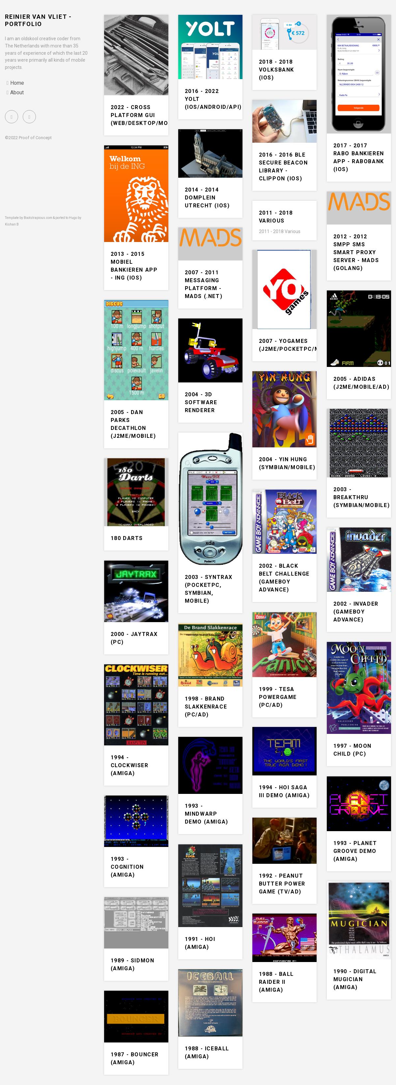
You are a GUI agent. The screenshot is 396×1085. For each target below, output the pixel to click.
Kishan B (12, 224)
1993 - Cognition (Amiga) (127, 867)
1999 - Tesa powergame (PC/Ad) (278, 697)
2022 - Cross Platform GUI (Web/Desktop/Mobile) (147, 115)
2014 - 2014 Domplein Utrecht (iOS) (207, 198)
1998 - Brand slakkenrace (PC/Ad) (206, 707)
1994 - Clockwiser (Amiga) (130, 765)
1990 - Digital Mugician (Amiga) (355, 979)
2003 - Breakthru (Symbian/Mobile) (361, 497)
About (17, 92)
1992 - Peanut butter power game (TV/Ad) (282, 884)
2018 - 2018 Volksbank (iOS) (276, 70)
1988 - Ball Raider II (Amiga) (276, 982)
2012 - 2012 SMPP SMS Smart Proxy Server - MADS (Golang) (356, 252)
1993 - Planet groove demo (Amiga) (355, 851)
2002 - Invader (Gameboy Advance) (356, 612)
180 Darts (127, 538)
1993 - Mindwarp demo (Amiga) (206, 814)
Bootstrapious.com (38, 218)
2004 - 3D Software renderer (201, 402)
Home (17, 83)
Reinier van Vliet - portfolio (38, 20)
